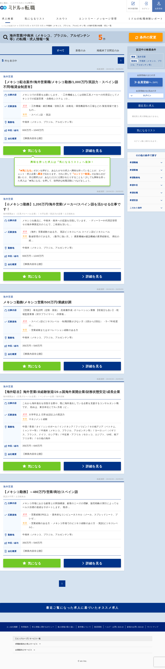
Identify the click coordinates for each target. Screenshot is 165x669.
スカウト (62, 18)
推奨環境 (98, 627)
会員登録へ (147, 82)
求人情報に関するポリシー (43, 627)
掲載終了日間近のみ (108, 50)
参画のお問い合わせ (135, 627)
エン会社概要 (12, 627)
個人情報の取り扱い (66, 627)
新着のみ (81, 50)
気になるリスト (35, 18)
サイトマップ (152, 627)
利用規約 (25, 627)
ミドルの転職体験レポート (145, 18)
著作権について (84, 627)
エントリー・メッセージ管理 (98, 18)
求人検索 (8, 18)
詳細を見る (94, 150)
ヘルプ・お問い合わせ (114, 627)
